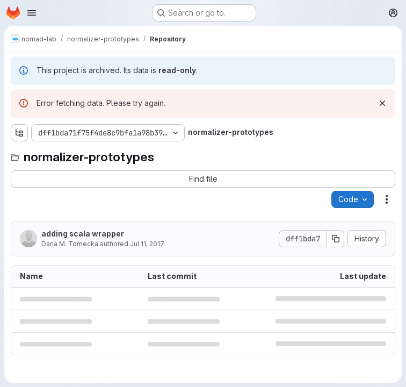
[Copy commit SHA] (335, 238)
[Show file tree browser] (19, 132)
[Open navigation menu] (31, 13)
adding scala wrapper (82, 233)
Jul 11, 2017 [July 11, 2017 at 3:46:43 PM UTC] (147, 244)
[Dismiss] (382, 103)
